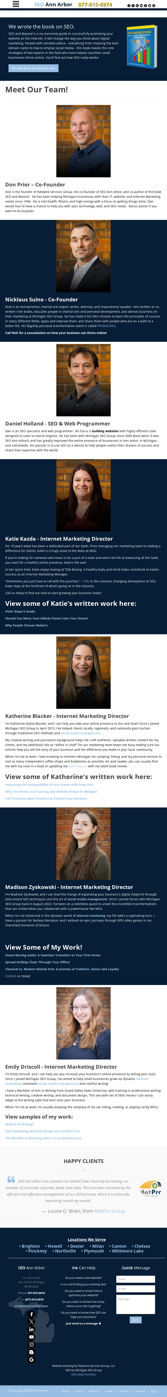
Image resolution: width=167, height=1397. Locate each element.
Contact (10, 976)
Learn (109, 1391)
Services (94, 1391)
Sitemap (140, 1391)
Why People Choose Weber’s (26, 625)
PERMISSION (106, 326)
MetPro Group (109, 1211)
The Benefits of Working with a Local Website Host (43, 1138)
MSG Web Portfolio (83, 1374)
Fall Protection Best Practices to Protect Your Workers (46, 798)
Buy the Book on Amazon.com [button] (33, 68)
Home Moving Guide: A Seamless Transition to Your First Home (52, 955)
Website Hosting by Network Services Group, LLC (83, 1366)
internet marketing (90, 916)
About (79, 1391)
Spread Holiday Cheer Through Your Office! (37, 962)
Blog (154, 1391)
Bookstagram (77, 766)
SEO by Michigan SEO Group (83, 1370)
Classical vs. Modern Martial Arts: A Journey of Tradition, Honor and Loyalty (62, 969)
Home (65, 1391)
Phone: (31, 1293)
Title (86, 581)
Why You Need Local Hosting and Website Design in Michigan (51, 791)
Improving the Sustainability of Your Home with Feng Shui (49, 784)
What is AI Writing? (19, 1124)
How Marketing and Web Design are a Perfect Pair (42, 1131)
